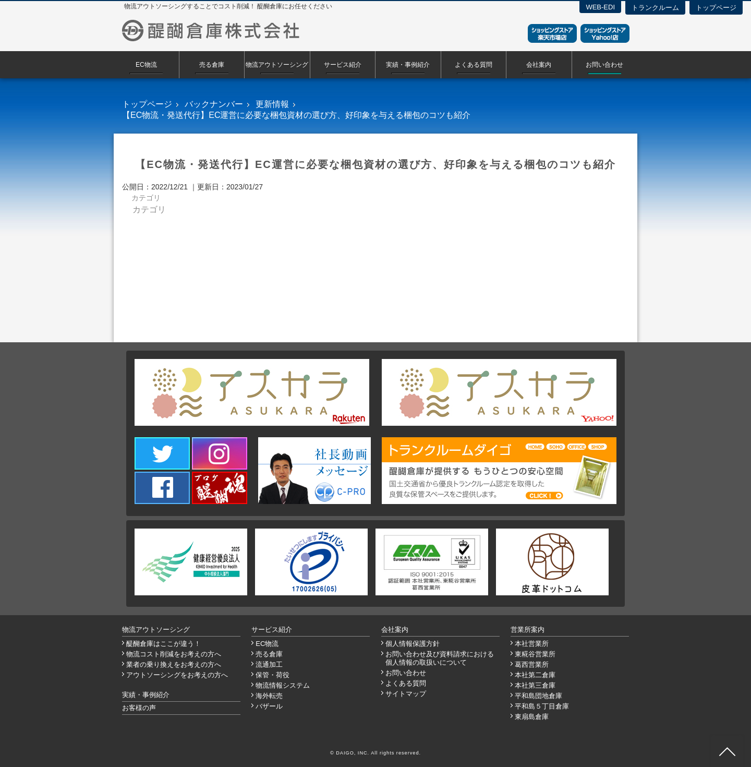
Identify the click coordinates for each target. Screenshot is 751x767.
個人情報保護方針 (412, 644)
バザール (269, 706)
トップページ (716, 7)
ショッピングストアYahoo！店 (604, 33)
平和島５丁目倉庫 (542, 706)
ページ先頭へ (727, 751)
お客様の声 (139, 708)
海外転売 (269, 696)
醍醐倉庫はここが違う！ (163, 644)
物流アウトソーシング (277, 64)
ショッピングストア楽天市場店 (552, 33)
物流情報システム (283, 685)
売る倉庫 (211, 64)
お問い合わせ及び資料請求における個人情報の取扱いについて (439, 658)
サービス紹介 (342, 64)
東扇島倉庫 (532, 717)
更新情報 (272, 104)
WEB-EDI (600, 7)
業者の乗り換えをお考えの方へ (173, 664)
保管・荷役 (272, 675)
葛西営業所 (532, 664)
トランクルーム (655, 7)
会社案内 (538, 64)
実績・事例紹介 (408, 64)
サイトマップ (405, 694)
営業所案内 (527, 629)
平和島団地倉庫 (538, 696)
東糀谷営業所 (535, 654)
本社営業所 (532, 644)
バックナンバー (214, 104)
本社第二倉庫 (535, 675)
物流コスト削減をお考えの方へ (173, 654)
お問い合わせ (604, 64)
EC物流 (146, 64)
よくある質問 (473, 64)
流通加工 (269, 664)
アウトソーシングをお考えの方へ (177, 675)
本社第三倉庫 (535, 685)
